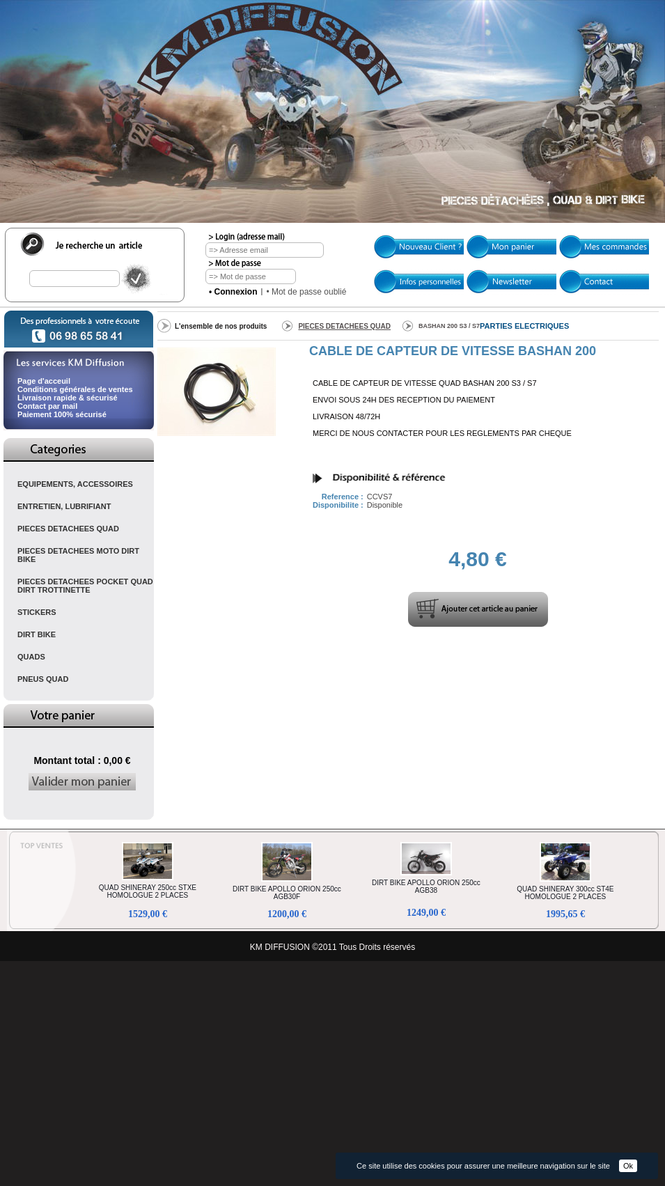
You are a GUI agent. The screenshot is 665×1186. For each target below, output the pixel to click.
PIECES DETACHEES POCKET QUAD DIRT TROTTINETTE (85, 585)
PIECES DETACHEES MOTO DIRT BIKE (78, 555)
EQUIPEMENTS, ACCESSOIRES (75, 484)
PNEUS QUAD (42, 679)
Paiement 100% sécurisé (62, 414)
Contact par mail (47, 406)
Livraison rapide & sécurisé (67, 397)
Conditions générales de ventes (75, 389)
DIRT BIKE (36, 634)
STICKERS (36, 612)
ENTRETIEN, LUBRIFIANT (64, 506)
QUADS (31, 657)
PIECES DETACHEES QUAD (68, 528)
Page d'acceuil (43, 381)
